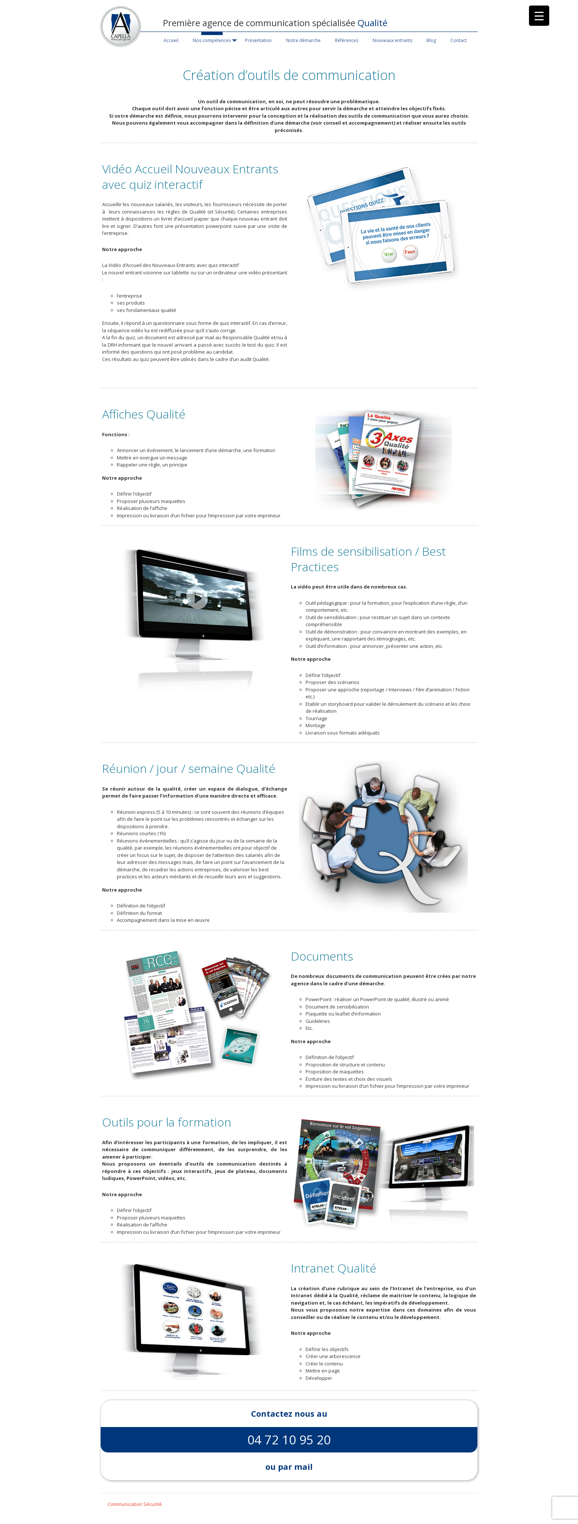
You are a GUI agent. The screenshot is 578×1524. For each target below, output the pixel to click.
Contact (458, 40)
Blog (431, 40)
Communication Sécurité (135, 1504)
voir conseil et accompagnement (353, 122)
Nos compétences (212, 40)
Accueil (171, 40)
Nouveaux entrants (392, 40)
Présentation (258, 40)
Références (346, 40)
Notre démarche (303, 40)
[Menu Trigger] (539, 16)
